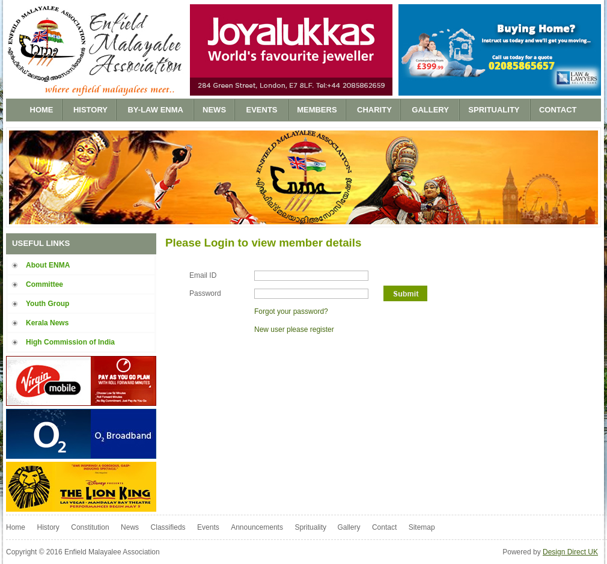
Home (41, 109)
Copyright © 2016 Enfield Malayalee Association (83, 552)
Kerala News (47, 323)
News (214, 109)
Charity (374, 109)
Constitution (90, 527)
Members (317, 109)
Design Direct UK (570, 552)
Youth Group (47, 303)
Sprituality (495, 109)
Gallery (431, 109)
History (90, 109)
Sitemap (422, 527)
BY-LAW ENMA (156, 109)
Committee (44, 284)
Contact (558, 109)
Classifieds (168, 527)
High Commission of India (70, 342)
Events (263, 109)
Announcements (257, 527)
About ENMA (48, 265)
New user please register (294, 329)
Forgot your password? (291, 311)
